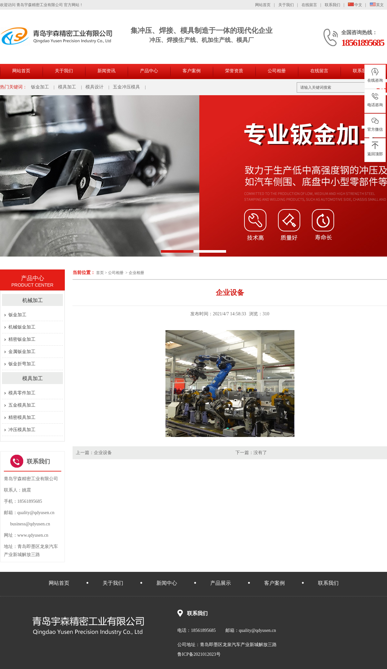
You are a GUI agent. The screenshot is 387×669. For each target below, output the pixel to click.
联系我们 (332, 5)
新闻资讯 (106, 70)
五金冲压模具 (126, 87)
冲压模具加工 (21, 429)
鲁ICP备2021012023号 (199, 654)
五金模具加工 (21, 405)
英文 (377, 5)
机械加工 (32, 300)
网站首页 (263, 5)
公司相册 (277, 70)
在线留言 (309, 5)
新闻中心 (166, 583)
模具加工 (67, 87)
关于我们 (286, 5)
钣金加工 (40, 87)
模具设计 (94, 87)
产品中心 (149, 70)
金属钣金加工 (21, 351)
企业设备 (103, 452)
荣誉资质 (234, 70)
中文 (355, 5)
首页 (100, 272)
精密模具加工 (21, 417)
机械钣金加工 (21, 327)
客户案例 (192, 70)
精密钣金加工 (21, 339)
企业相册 (136, 272)
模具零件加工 (21, 392)
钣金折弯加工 (21, 363)
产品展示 (220, 583)
